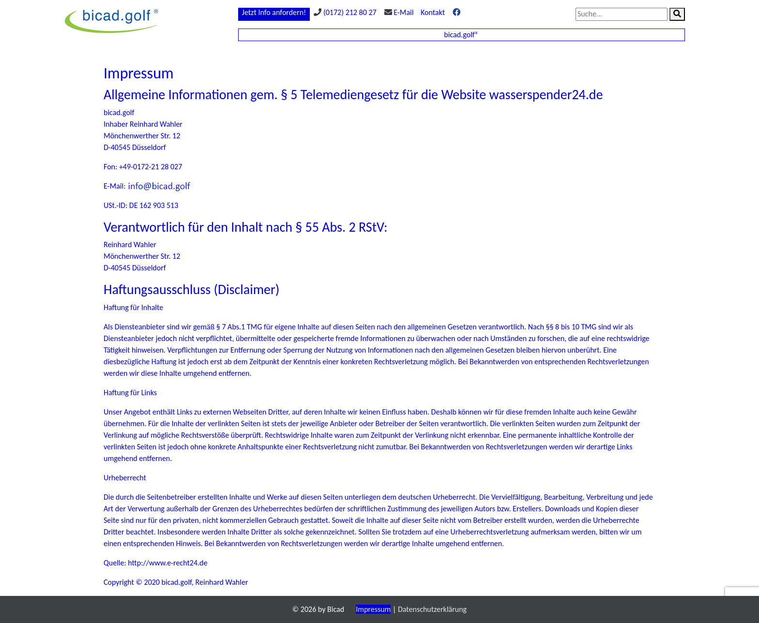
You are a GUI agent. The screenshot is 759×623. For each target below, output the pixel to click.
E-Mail (403, 12)
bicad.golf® (461, 34)
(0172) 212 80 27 (350, 12)
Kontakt (433, 12)
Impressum (373, 609)
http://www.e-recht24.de (167, 562)
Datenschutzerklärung (432, 609)
